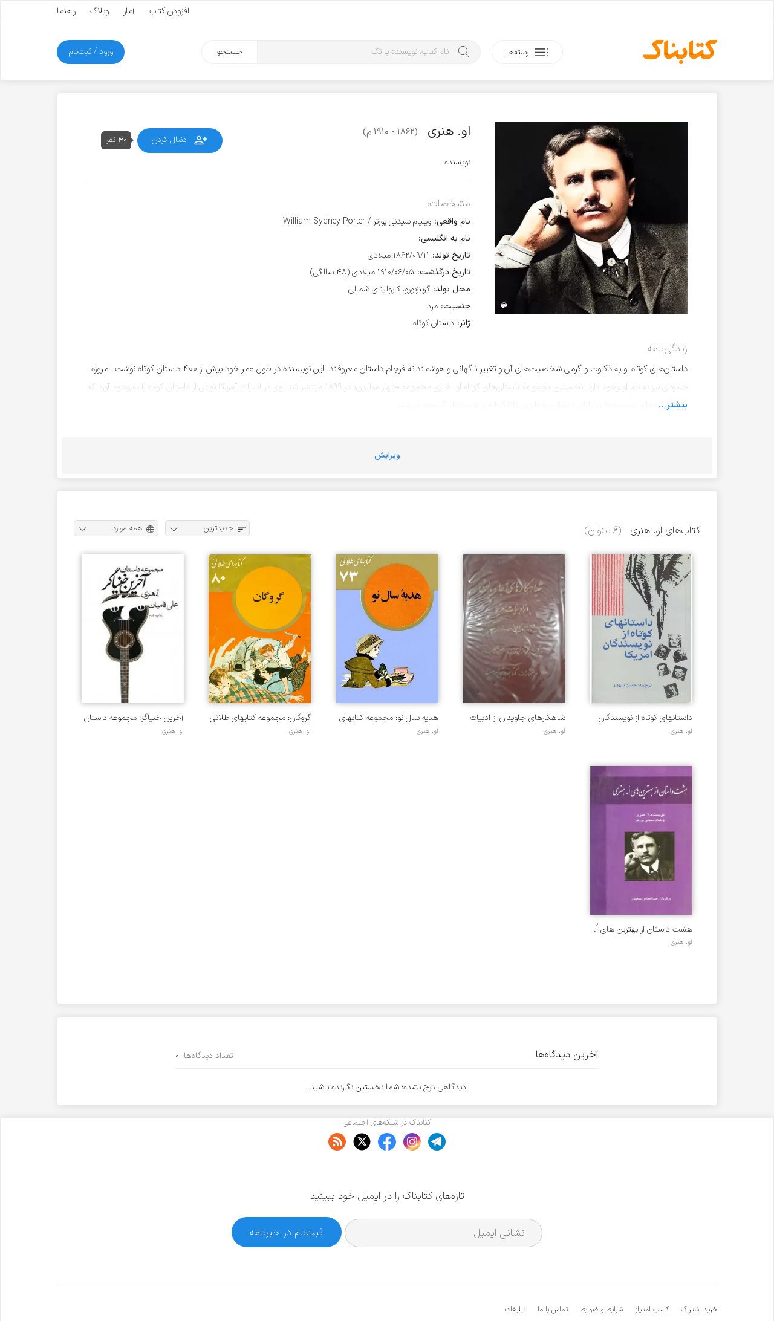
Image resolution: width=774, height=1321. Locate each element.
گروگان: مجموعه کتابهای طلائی (260, 718)
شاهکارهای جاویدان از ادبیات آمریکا (517, 718)
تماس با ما (553, 1272)
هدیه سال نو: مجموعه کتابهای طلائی (388, 718)
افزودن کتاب (169, 11)
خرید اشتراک (699, 1272)
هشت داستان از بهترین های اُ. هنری (643, 929)
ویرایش (387, 455)
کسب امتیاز (652, 1272)
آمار (129, 11)
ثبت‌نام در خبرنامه (286, 1195)
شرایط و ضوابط (601, 1272)
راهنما (66, 11)
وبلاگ (99, 11)
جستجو (229, 51)
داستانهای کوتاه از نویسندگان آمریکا (645, 718)
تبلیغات (515, 1272)
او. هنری (681, 731)
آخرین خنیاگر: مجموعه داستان (134, 718)
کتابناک (653, 1291)
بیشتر (677, 405)
